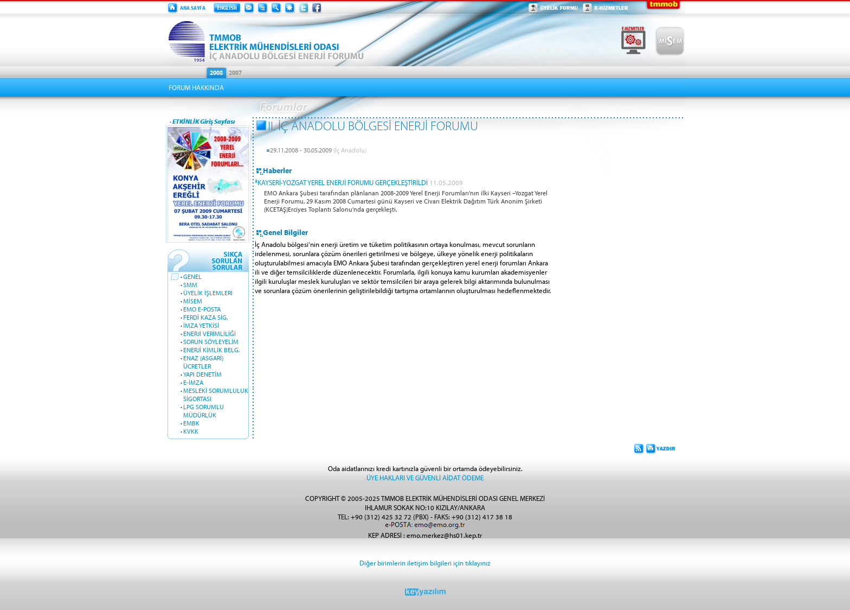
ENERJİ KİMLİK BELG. (211, 350)
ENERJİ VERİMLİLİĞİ (209, 333)
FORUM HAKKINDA (196, 87)
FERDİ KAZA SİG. (205, 317)
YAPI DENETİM (202, 374)
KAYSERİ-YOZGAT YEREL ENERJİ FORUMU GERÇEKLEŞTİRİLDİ (342, 182)
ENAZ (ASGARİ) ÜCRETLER (203, 362)
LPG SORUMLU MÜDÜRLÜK (203, 411)
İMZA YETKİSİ (201, 325)
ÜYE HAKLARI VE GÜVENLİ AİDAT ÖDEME (425, 477)
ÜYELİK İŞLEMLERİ (208, 293)
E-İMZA (193, 382)
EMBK (191, 423)
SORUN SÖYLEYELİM (211, 342)
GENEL (192, 276)
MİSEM (192, 301)
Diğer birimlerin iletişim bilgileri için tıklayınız (425, 562)
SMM (190, 285)
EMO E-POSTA (202, 309)
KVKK (190, 431)
